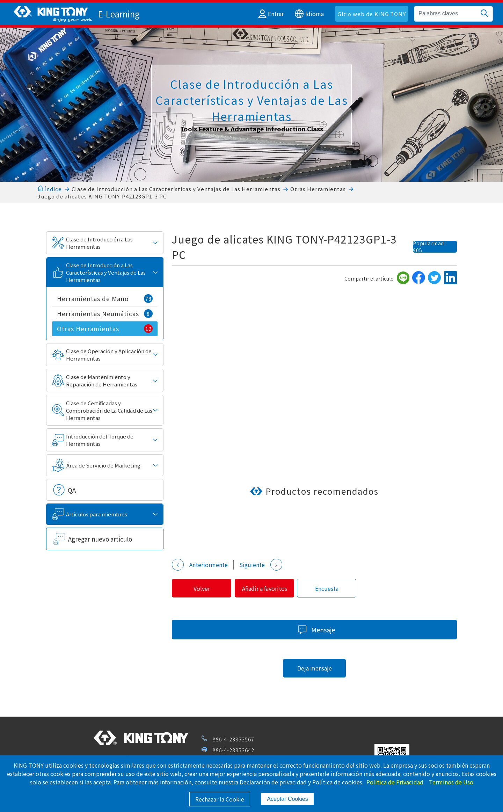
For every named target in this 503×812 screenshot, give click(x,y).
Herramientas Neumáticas (105, 313)
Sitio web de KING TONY (372, 13)
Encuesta (332, 588)
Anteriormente (200, 565)
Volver (203, 588)
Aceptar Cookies (287, 799)
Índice (50, 189)
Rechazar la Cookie (219, 799)
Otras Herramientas (318, 189)
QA (72, 490)
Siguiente (260, 565)
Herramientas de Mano (105, 298)
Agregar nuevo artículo (100, 539)
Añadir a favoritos (268, 588)
